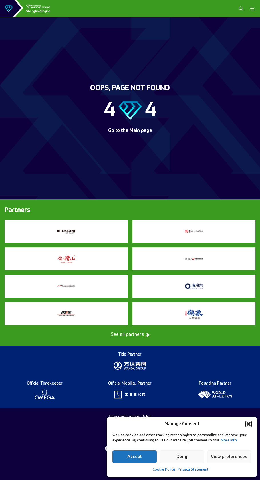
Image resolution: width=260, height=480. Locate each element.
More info (229, 440)
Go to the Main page (130, 130)
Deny (181, 457)
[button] (248, 424)
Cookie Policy (164, 469)
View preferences (229, 457)
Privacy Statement (193, 469)
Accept (134, 457)
